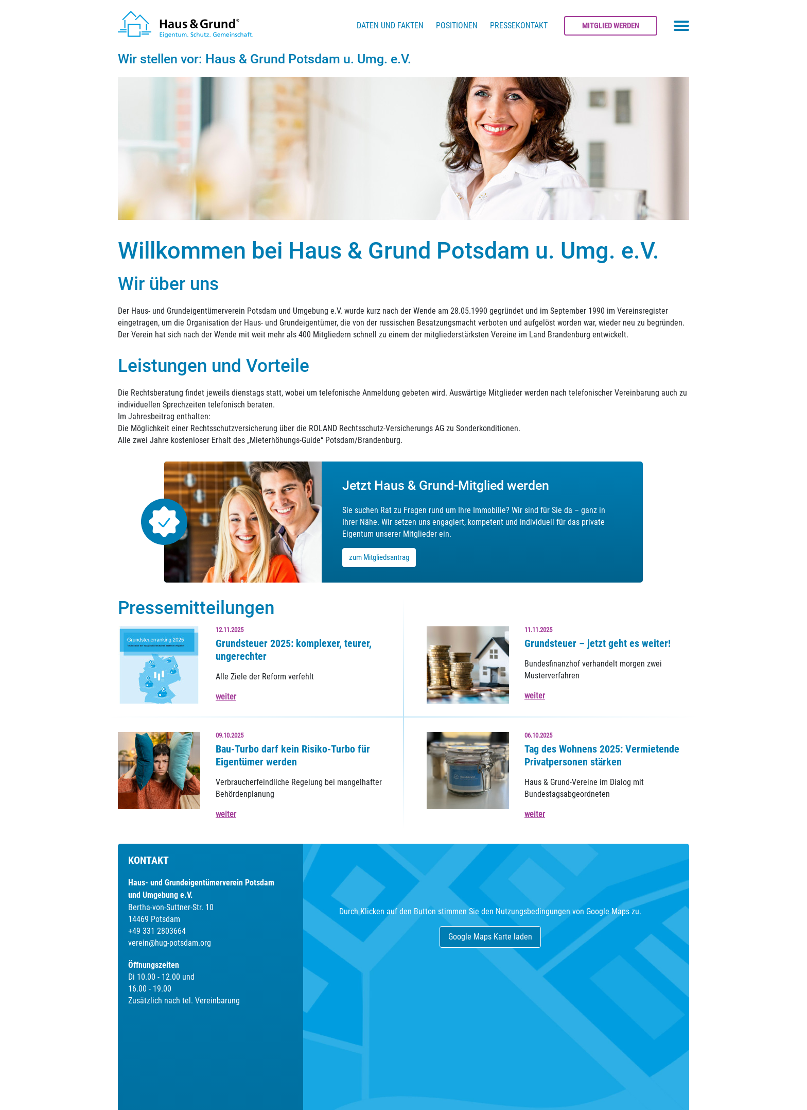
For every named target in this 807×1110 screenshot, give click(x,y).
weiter (226, 697)
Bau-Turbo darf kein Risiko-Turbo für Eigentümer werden (293, 755)
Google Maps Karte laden (490, 937)
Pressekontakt (519, 25)
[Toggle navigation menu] (681, 26)
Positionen (457, 25)
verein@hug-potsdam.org (169, 943)
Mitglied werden (610, 25)
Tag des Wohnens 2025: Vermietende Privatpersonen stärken (601, 755)
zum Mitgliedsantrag (379, 557)
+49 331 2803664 (157, 931)
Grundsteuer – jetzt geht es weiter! (597, 643)
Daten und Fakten (390, 25)
